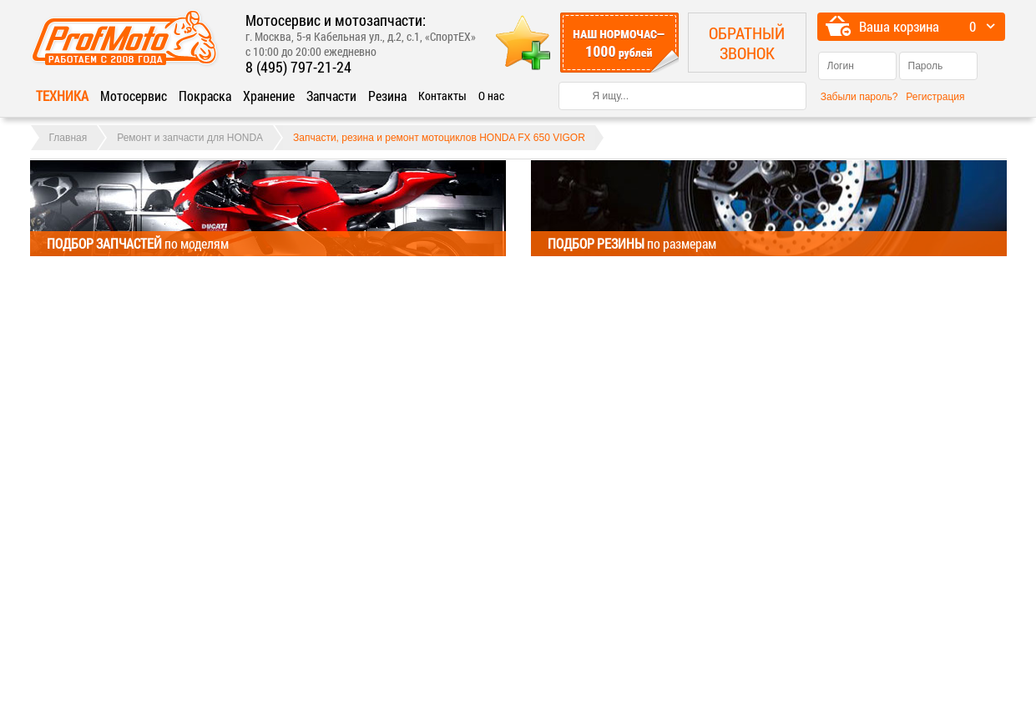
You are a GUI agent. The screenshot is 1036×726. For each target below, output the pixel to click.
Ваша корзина (899, 26)
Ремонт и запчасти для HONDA (190, 138)
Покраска (205, 95)
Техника (62, 95)
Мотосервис (133, 95)
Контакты (442, 95)
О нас (491, 95)
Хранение (269, 95)
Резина (387, 95)
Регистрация (935, 97)
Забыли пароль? (859, 97)
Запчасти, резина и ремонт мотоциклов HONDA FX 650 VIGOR (439, 138)
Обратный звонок (747, 42)
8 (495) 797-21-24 (298, 67)
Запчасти (331, 95)
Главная (68, 138)
